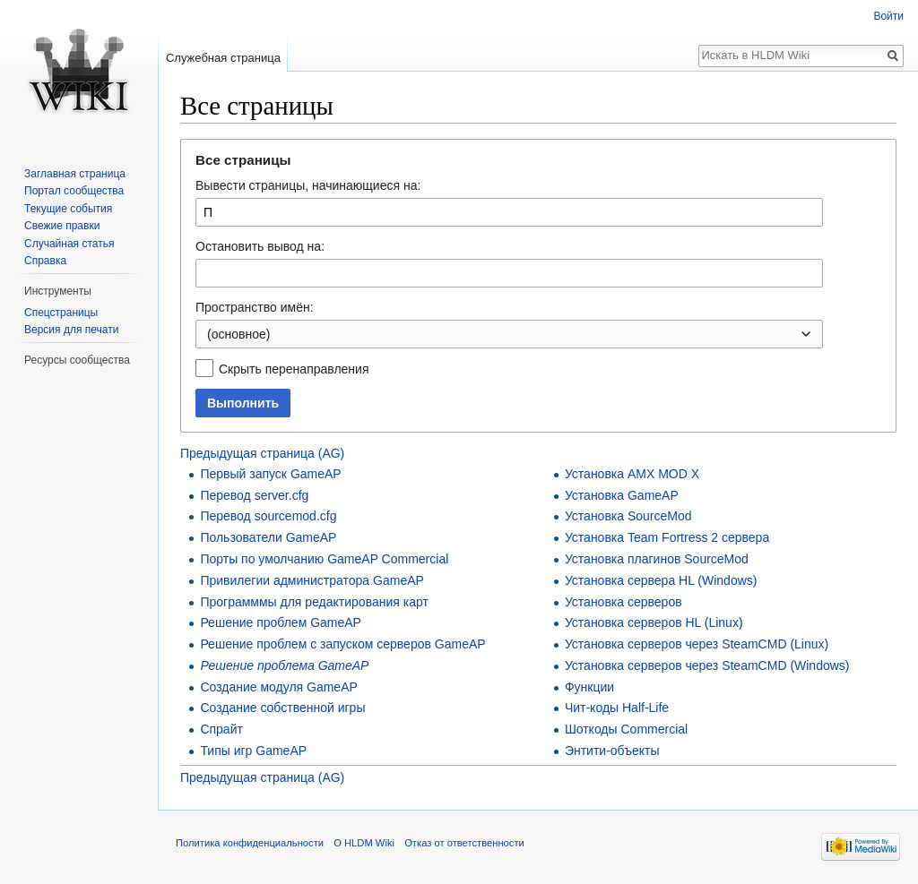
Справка (45, 260)
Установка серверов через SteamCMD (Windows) (707, 665)
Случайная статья (69, 243)
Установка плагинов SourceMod (657, 559)
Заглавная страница (75, 173)
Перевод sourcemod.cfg (268, 516)
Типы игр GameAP (253, 750)
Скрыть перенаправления (294, 369)
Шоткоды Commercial (626, 729)
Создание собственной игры (282, 707)
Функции (589, 687)
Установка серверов (623, 602)
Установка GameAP (622, 495)
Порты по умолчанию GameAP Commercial (324, 559)
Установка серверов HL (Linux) (654, 622)
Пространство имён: (254, 307)
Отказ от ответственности (464, 842)
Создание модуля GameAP (278, 687)
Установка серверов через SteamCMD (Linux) (696, 644)
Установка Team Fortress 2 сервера (667, 537)
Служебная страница (223, 57)
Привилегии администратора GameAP (311, 580)
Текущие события (68, 208)
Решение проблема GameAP (284, 665)
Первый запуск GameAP (270, 474)
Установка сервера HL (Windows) (661, 580)
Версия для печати (71, 329)
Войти (888, 16)
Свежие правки (62, 225)
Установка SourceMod (628, 516)
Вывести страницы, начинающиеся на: (307, 185)
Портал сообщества (74, 191)
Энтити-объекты (612, 750)
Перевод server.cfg (254, 495)
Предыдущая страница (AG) (262, 453)
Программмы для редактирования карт (314, 602)
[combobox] (509, 334)
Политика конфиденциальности (250, 842)
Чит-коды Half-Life (617, 707)
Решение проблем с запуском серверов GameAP (342, 644)
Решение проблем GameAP (280, 622)
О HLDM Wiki (363, 842)
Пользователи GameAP (268, 537)
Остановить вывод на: (260, 246)
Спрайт (221, 729)
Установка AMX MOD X (632, 474)
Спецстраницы (61, 312)
